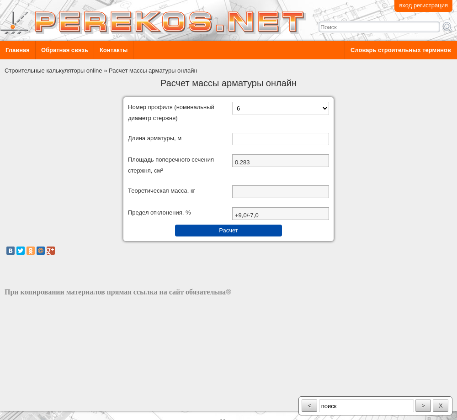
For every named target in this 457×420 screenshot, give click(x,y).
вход (405, 5)
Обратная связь (64, 50)
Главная (17, 50)
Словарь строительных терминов (401, 50)
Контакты (114, 50)
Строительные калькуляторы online (53, 70)
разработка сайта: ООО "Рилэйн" (50, 402)
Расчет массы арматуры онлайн (153, 70)
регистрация (431, 5)
